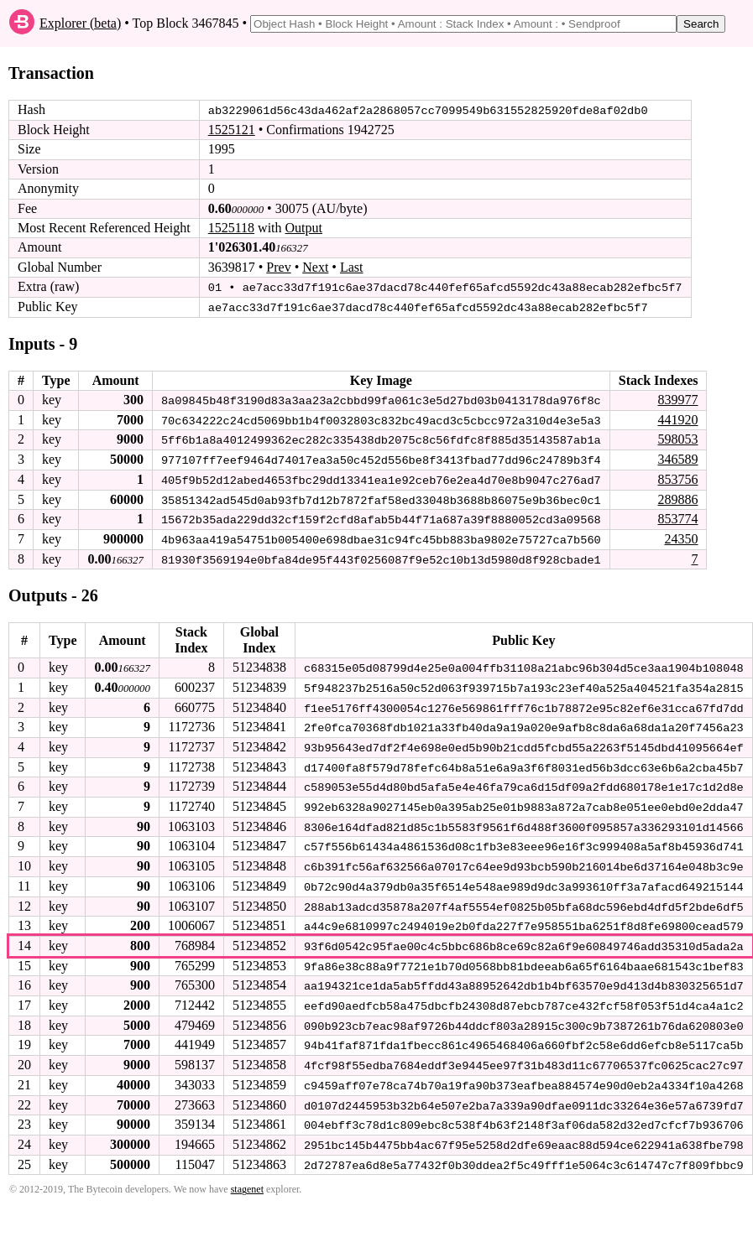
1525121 (231, 129)
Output (303, 228)
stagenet (247, 1180)
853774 (677, 516)
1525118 (231, 228)
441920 (677, 418)
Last (351, 267)
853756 (677, 477)
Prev (278, 267)
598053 (677, 438)
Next (315, 267)
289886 (677, 497)
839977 (677, 399)
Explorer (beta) (80, 23)
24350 (681, 536)
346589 (677, 457)
